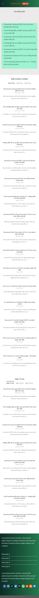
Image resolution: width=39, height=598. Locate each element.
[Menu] (3, 3)
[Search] (36, 4)
